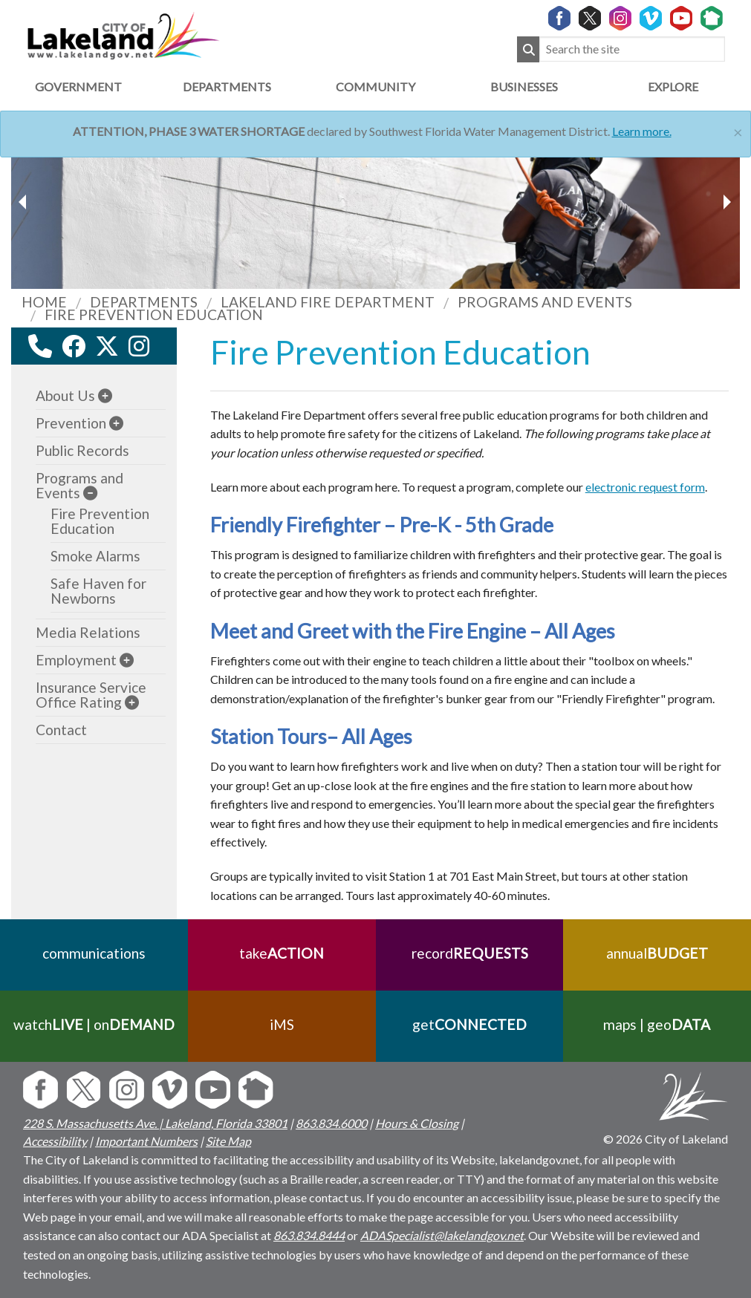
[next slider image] (24, 202)
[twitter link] (107, 346)
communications (94, 953)
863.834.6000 (331, 1123)
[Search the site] (632, 49)
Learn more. (642, 131)
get (469, 1024)
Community (375, 86)
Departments (227, 86)
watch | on (94, 1024)
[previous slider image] (726, 202)
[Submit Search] (528, 49)
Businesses (524, 86)
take (281, 953)
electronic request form (645, 487)
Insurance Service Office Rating (91, 695)
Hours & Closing (416, 1123)
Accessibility (55, 1141)
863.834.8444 (309, 1235)
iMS (282, 1024)
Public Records (82, 450)
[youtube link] (159, 350)
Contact (61, 729)
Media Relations (88, 632)
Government (78, 86)
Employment (76, 659)
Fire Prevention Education (100, 521)
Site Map (228, 1141)
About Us (65, 395)
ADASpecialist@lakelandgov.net (442, 1235)
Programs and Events (79, 485)
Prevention (71, 422)
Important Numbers (146, 1141)
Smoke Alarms (95, 555)
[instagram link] (139, 346)
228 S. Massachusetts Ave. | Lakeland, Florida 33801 (155, 1123)
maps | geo (657, 1024)
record (469, 953)
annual (657, 953)
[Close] (738, 130)
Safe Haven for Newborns (98, 591)
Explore (673, 86)
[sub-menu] (105, 395)
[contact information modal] (40, 346)
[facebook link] (73, 346)
